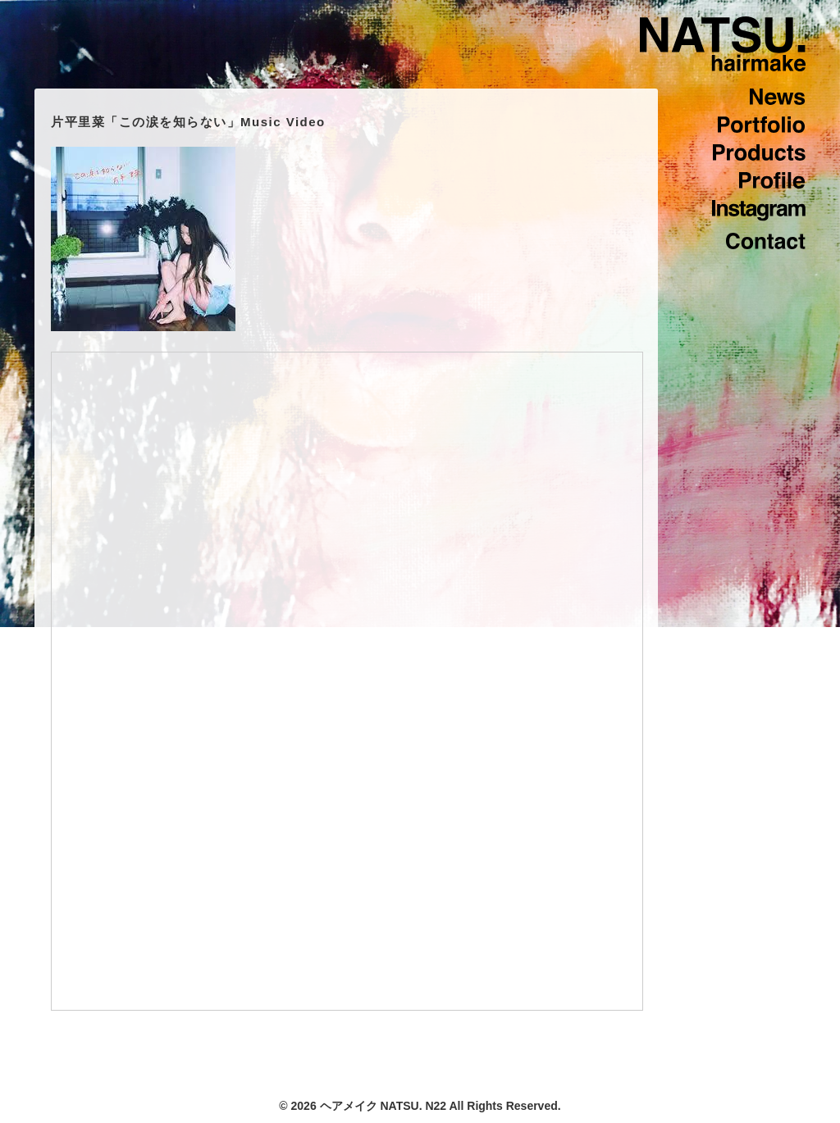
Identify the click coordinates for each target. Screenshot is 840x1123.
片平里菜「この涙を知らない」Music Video (188, 122)
